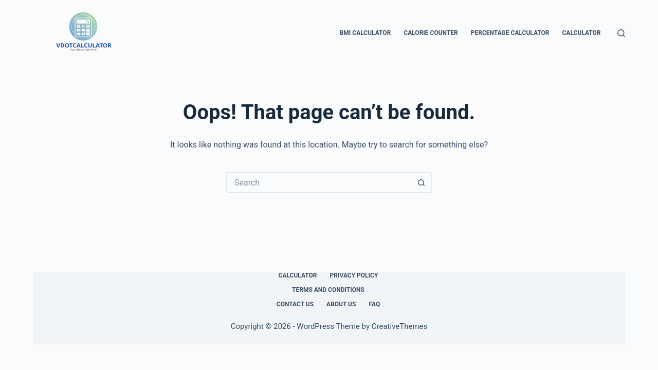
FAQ (374, 304)
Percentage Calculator (510, 32)
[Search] (621, 33)
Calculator (581, 32)
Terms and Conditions (328, 289)
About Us (341, 304)
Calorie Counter (431, 32)
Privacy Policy (354, 275)
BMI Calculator (365, 32)
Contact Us (295, 304)
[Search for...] (318, 182)
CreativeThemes (400, 326)
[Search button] (421, 182)
